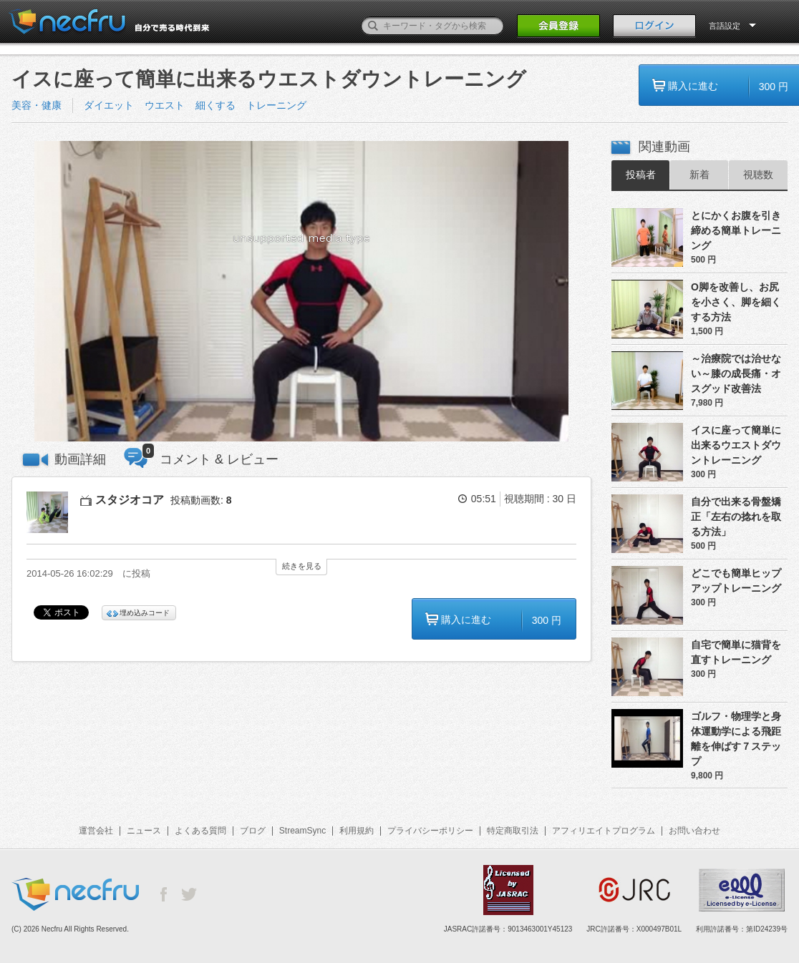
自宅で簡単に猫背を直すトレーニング (736, 652)
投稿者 (641, 174)
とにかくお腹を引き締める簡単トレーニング (736, 230)
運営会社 (96, 831)
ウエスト (165, 105)
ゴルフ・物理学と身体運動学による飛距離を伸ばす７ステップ (736, 738)
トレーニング (276, 105)
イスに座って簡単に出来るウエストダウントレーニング (736, 445)
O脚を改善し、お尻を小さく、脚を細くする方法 (736, 302)
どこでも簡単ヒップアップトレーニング (736, 580)
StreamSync (302, 831)
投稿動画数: (201, 500)
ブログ (253, 831)
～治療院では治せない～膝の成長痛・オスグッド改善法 (736, 373)
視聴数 (758, 174)
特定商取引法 (512, 831)
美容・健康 (36, 105)
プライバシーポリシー (430, 831)
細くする (215, 105)
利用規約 (356, 831)
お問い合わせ (694, 831)
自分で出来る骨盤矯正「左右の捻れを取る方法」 (736, 516)
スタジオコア (129, 500)
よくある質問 (200, 831)
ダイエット (109, 105)
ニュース (144, 831)
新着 (699, 174)
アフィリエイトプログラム (603, 831)
